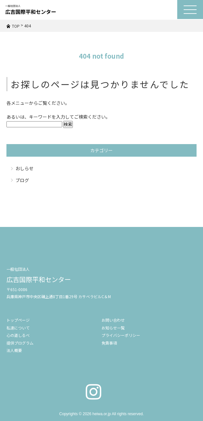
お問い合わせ (113, 320)
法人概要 (14, 350)
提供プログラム (20, 343)
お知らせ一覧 (113, 327)
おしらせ (24, 168)
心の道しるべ (18, 335)
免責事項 (109, 343)
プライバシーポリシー (121, 335)
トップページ (18, 320)
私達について (18, 327)
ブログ (22, 180)
